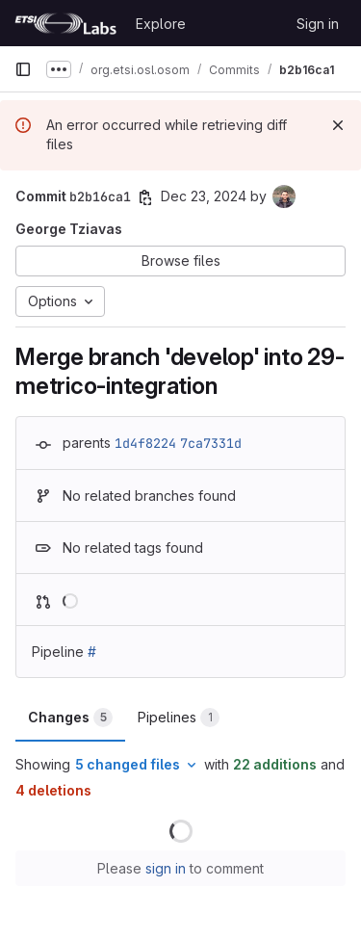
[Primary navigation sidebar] (23, 69)
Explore (161, 23)
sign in (165, 868)
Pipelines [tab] (178, 717)
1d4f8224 (145, 443)
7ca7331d (211, 443)
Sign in (318, 23)
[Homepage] (65, 23)
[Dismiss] (337, 125)
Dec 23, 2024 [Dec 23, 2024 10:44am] (203, 196)
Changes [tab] (70, 717)
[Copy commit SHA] (145, 197)
